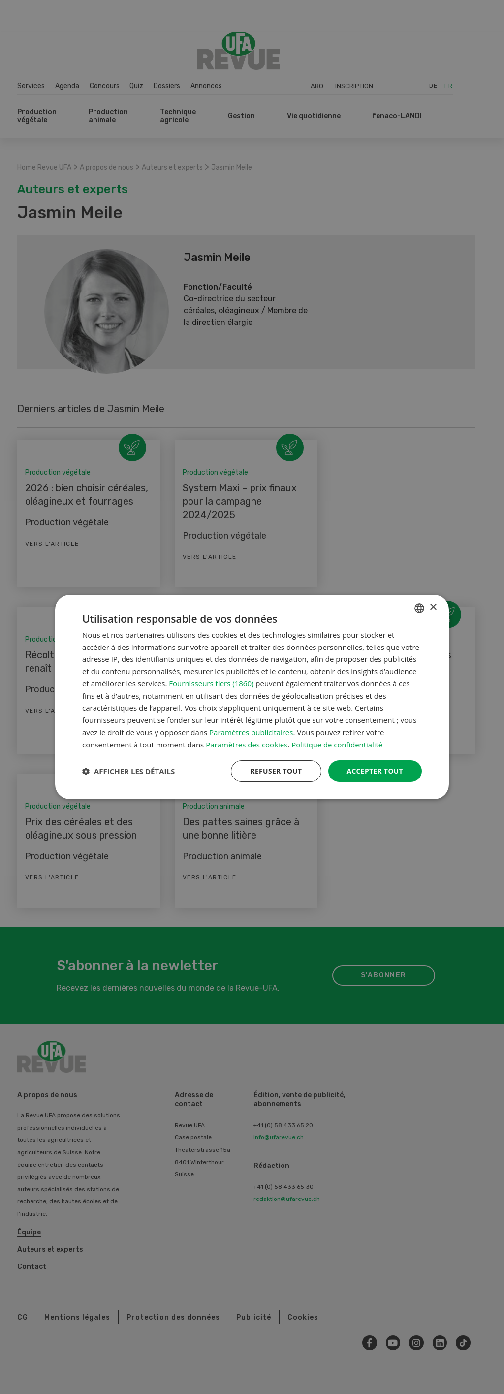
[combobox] (419, 608)
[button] (128, 771)
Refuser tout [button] (275, 771)
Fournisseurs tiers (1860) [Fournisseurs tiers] (211, 683)
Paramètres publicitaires (251, 732)
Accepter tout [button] (374, 771)
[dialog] (252, 697)
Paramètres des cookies (246, 744)
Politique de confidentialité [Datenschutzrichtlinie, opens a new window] (337, 744)
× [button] (433, 607)
